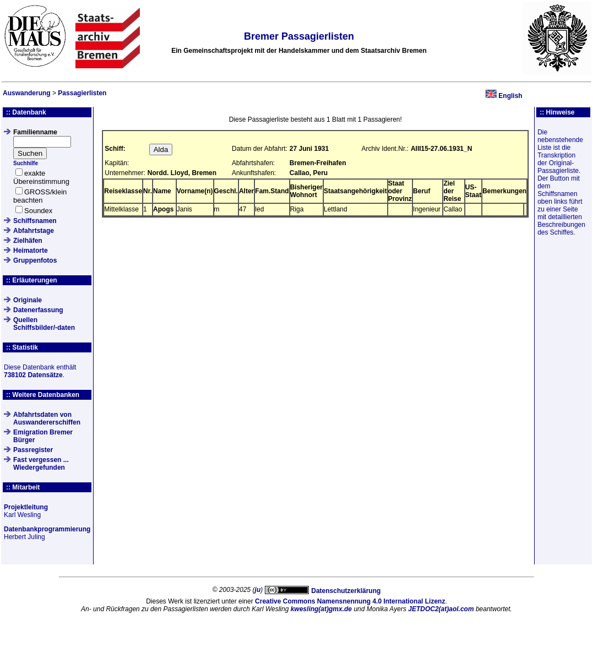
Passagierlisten (82, 93)
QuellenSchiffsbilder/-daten (44, 323)
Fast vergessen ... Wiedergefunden (41, 463)
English (510, 96)
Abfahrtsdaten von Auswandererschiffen (46, 418)
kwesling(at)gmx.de (321, 609)
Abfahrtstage (33, 231)
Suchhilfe (25, 163)
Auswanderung (27, 93)
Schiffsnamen (35, 221)
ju (258, 590)
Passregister (33, 450)
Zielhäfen (27, 240)
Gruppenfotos (35, 260)
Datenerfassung (38, 310)
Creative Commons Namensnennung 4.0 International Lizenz (350, 601)
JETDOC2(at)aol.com (441, 609)
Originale (27, 300)
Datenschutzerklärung (345, 591)
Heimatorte (30, 250)
